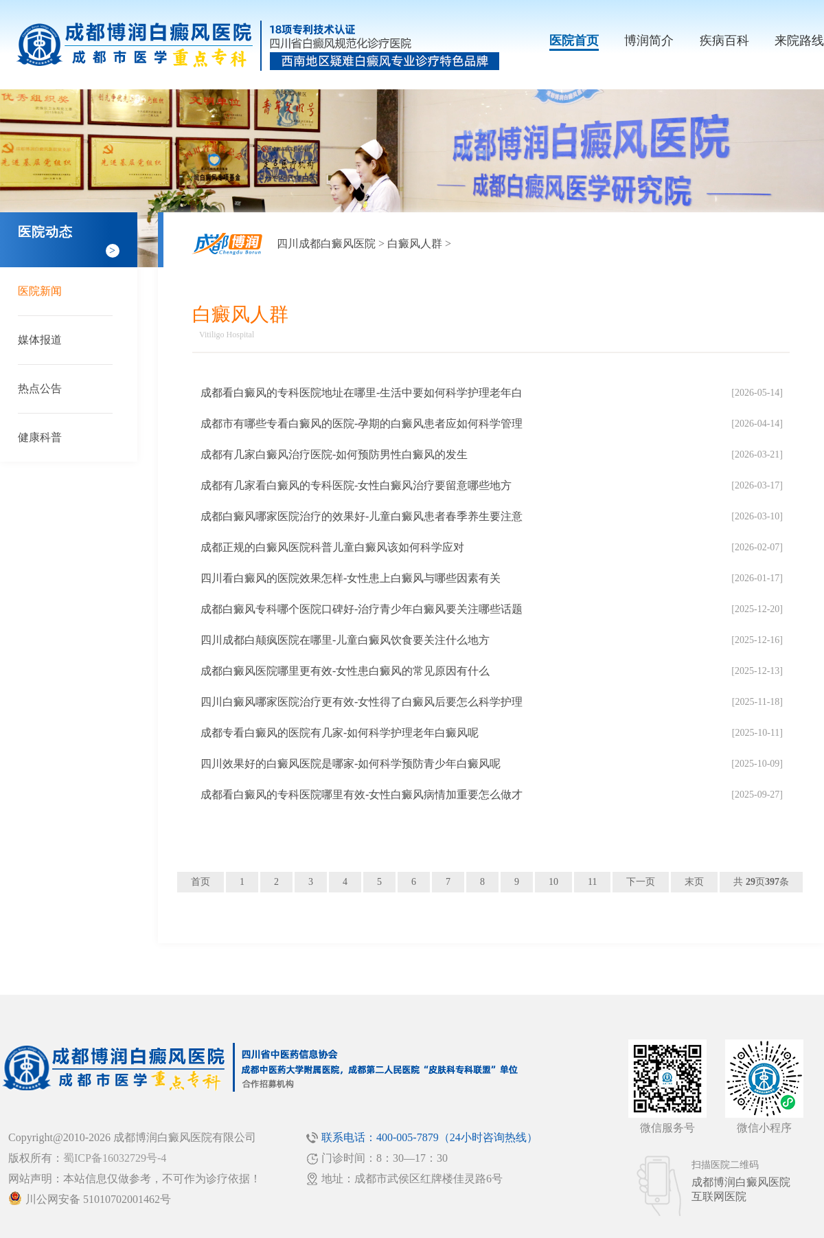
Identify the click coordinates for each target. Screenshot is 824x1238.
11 (592, 882)
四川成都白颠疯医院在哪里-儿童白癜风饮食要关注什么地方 (345, 640)
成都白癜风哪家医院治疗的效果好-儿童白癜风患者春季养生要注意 (362, 516)
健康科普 (40, 437)
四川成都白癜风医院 (326, 243)
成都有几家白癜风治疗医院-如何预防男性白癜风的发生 (334, 454)
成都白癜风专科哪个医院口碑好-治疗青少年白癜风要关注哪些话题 (362, 609)
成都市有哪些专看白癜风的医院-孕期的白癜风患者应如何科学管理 (362, 423)
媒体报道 (40, 340)
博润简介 (649, 40)
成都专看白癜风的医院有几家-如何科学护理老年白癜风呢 (340, 733)
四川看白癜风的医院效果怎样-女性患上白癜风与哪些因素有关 (351, 578)
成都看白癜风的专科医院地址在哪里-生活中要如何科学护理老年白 (362, 392)
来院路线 (799, 40)
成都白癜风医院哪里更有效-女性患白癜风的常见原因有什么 (345, 671)
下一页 (640, 882)
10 (553, 882)
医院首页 (574, 40)
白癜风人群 (414, 243)
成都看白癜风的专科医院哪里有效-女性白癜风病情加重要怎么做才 (362, 794)
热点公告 (40, 388)
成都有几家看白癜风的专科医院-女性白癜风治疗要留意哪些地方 (356, 485)
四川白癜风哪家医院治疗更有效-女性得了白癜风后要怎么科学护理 (362, 702)
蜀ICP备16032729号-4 (114, 1158)
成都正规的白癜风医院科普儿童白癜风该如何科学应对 (332, 547)
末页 (694, 882)
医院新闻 (40, 291)
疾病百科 (724, 40)
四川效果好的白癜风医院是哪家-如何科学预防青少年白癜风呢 (351, 763)
